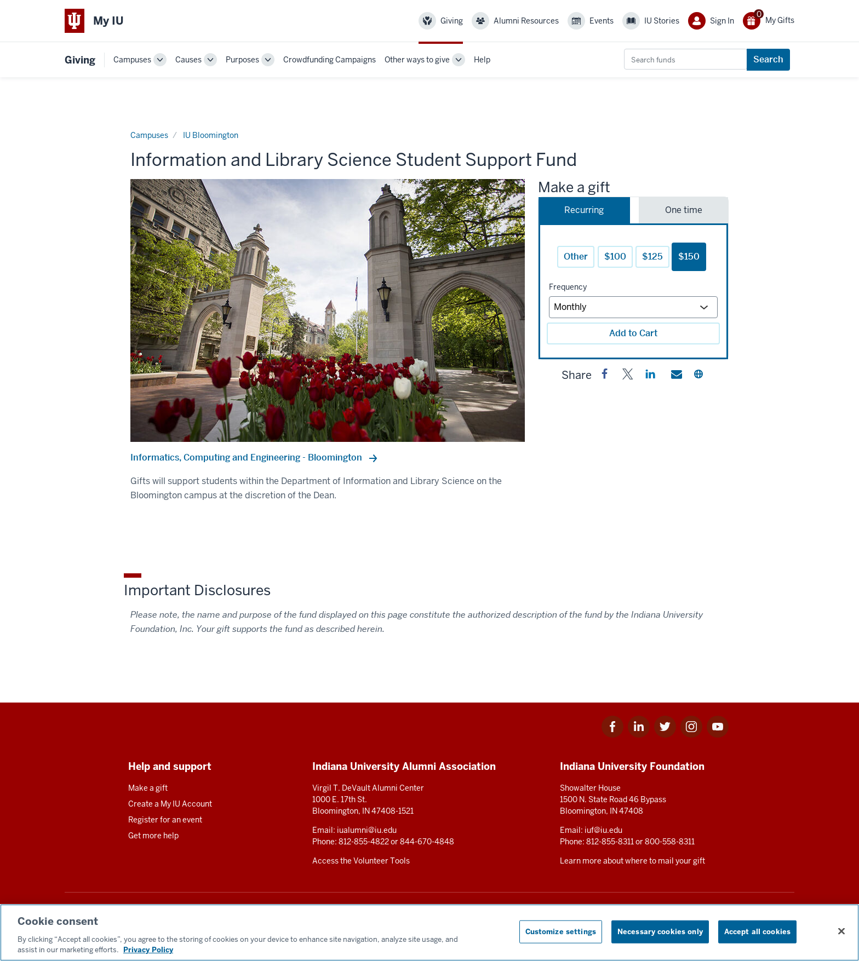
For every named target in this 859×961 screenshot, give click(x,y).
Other (576, 256)
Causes (188, 60)
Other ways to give (417, 60)
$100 (615, 256)
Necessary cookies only (660, 931)
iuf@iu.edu (603, 830)
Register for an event (165, 820)
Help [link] (482, 60)
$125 (652, 256)
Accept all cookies (757, 931)
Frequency (568, 287)
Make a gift (148, 788)
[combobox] (685, 59)
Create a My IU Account (170, 804)
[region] (429, 932)
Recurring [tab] (584, 210)
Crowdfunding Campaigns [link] (329, 60)
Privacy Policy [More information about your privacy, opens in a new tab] (148, 949)
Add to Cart (633, 333)
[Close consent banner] (841, 931)
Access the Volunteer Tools (361, 861)
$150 (689, 256)
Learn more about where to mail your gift (632, 861)
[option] (327, 310)
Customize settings (560, 931)
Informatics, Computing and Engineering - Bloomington (247, 457)
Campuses (132, 60)
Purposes (242, 60)
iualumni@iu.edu (367, 830)
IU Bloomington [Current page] (210, 135)
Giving (80, 60)
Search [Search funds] (768, 59)
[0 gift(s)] (769, 21)
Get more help (153, 836)
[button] (605, 376)
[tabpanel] (633, 291)
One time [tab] (683, 210)
